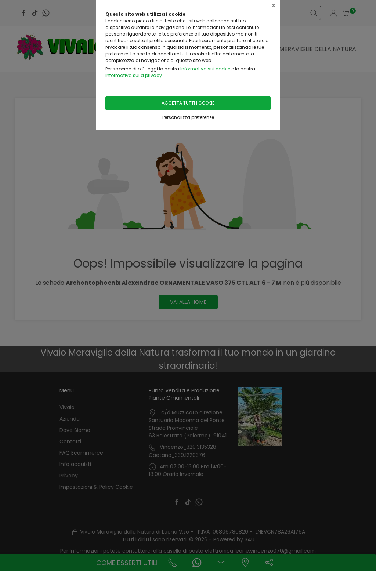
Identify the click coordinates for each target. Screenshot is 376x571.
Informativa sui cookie (205, 69)
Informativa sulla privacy (133, 75)
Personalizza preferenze (188, 117)
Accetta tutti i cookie (188, 103)
